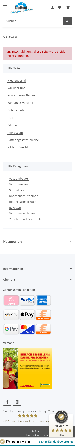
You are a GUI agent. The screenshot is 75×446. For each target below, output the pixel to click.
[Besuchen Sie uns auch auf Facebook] (7, 402)
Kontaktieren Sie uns (21, 95)
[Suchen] (33, 21)
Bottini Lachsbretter (22, 202)
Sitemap (13, 125)
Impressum (15, 132)
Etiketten (15, 207)
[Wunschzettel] (60, 8)
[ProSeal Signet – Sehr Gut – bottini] (61, 424)
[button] (52, 8)
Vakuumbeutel (19, 178)
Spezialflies (16, 190)
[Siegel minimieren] (71, 416)
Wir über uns (16, 88)
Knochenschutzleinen (23, 196)
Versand (52, 411)
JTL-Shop (44, 435)
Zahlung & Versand (20, 103)
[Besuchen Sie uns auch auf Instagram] (17, 402)
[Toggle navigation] (5, 2)
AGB (10, 118)
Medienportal (17, 80)
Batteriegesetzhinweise (23, 140)
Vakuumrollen (18, 184)
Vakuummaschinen (22, 213)
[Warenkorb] (68, 8)
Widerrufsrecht (18, 147)
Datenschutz (16, 110)
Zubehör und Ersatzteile (25, 219)
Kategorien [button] (12, 242)
